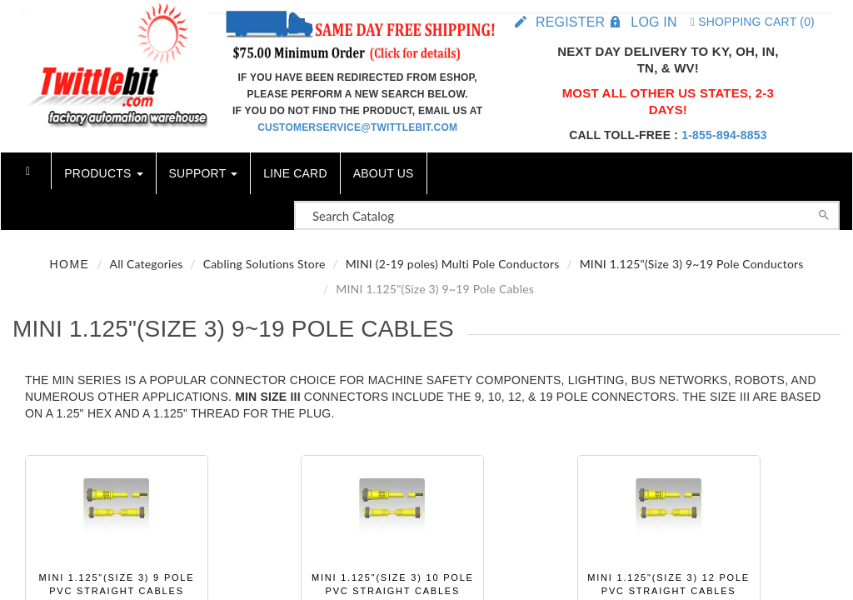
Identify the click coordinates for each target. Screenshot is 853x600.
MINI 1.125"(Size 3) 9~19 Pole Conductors (692, 264)
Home (69, 264)
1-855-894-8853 (723, 135)
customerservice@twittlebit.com (357, 127)
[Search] (824, 213)
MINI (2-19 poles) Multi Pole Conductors (453, 264)
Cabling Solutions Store (264, 264)
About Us (383, 173)
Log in (653, 22)
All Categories (145, 264)
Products (103, 173)
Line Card (295, 173)
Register (570, 22)
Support (203, 173)
